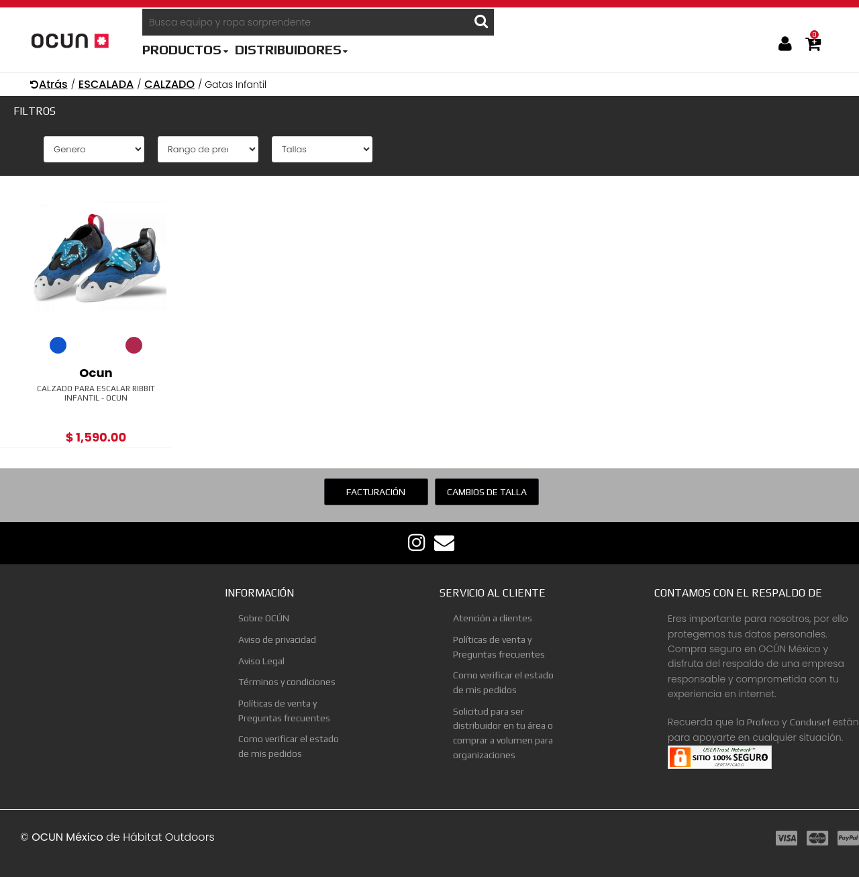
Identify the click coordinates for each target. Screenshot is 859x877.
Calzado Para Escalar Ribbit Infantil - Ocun (96, 393)
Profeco (763, 722)
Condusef (810, 722)
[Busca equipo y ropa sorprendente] (305, 22)
